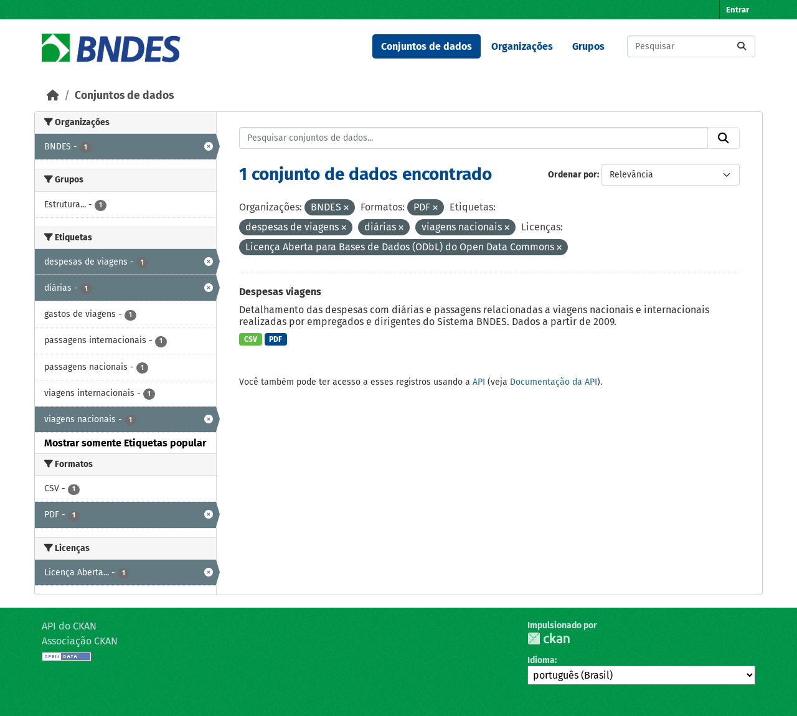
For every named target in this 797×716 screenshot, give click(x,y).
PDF (275, 339)
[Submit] (741, 46)
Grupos (588, 46)
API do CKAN (69, 626)
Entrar (737, 9)
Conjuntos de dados (426, 46)
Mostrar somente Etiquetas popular (125, 443)
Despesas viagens (280, 292)
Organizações (522, 46)
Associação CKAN (80, 641)
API (479, 382)
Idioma (541, 660)
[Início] (53, 95)
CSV (250, 339)
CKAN (548, 638)
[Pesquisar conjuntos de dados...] (691, 46)
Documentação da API (553, 382)
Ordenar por (572, 174)
